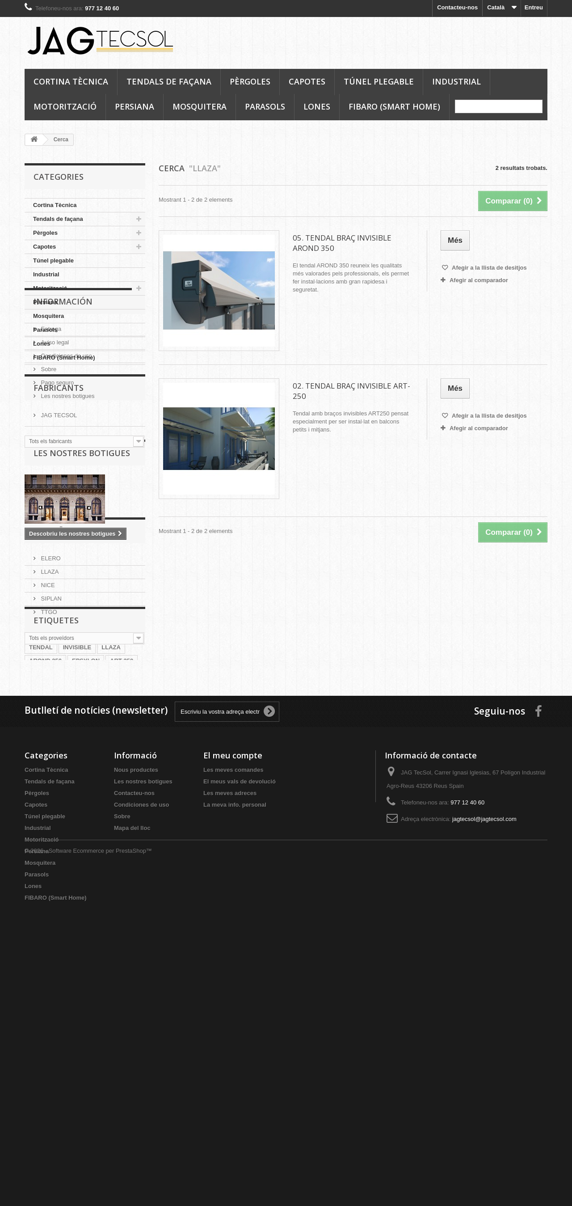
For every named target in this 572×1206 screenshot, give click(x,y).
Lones (316, 106)
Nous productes (136, 1021)
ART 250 (121, 890)
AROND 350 (45, 890)
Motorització (65, 106)
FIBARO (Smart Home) (394, 106)
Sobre (47, 456)
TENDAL (41, 877)
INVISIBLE (77, 877)
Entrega (50, 415)
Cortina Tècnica (71, 81)
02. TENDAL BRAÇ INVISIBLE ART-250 (351, 391)
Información (63, 391)
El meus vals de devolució (239, 1033)
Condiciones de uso (65, 442)
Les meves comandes (233, 1021)
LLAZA (49, 750)
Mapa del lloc (132, 1079)
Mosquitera (199, 106)
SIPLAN (50, 777)
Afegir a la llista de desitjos (488, 267)
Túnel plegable (379, 81)
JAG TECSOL (58, 540)
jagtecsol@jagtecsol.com (484, 1070)
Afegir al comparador (479, 280)
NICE (47, 764)
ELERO (50, 737)
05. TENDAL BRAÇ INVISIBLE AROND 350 (342, 243)
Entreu (534, 7)
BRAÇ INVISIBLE (52, 904)
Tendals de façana (168, 81)
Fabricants (59, 516)
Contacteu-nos (457, 7)
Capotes (307, 81)
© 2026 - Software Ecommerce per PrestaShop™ (88, 1181)
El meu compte (232, 1007)
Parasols (265, 106)
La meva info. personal (234, 1056)
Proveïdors (59, 713)
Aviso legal (54, 429)
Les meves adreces (230, 1044)
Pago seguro (56, 469)
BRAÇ (94, 904)
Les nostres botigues (67, 482)
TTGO (48, 790)
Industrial (456, 81)
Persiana (134, 106)
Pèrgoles (250, 81)
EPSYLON (86, 890)
